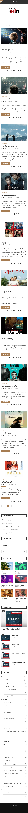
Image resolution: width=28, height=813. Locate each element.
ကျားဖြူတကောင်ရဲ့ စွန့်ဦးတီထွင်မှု (10, 386)
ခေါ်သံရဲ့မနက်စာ (15, 702)
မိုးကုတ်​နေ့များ (15, 635)
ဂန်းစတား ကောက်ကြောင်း (8, 195)
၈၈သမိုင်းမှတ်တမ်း (15, 712)
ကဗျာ (15, 744)
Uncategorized (15, 741)
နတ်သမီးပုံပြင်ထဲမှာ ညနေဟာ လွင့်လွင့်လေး (15, 770)
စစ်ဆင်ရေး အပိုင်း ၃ (16, 644)
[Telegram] (16, 1)
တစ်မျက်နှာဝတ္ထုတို (15, 767)
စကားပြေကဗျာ (15, 747)
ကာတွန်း (16, 722)
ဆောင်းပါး (15, 680)
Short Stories (15, 760)
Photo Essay (15, 796)
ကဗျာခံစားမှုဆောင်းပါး (16, 683)
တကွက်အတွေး (16, 728)
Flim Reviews (15, 793)
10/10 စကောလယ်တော (15, 757)
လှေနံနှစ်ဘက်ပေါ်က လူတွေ (9, 146)
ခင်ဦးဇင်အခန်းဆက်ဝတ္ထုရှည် (15, 764)
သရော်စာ (16, 735)
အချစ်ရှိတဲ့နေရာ (5, 242)
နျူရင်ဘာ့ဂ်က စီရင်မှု (6, 99)
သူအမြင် (16, 738)
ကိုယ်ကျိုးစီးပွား (4, 523)
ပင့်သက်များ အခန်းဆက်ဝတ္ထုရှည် (15, 773)
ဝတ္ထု (15, 754)
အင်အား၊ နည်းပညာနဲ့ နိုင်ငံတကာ (18, 653)
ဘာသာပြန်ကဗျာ (15, 751)
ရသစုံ (15, 715)
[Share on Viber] (18, 70)
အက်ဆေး (15, 789)
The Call (4, 52)
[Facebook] (11, 1)
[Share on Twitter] (11, 70)
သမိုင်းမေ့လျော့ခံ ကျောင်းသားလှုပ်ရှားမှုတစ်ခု (16, 731)
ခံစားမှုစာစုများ (16, 725)
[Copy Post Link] (16, 70)
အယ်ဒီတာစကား (15, 705)
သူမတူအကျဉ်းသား (16, 780)
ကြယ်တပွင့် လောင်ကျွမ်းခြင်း (7, 526)
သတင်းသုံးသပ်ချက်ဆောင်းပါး (16, 693)
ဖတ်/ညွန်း (15, 777)
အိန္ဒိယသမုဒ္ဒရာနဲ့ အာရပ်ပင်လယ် (18, 662)
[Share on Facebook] (9, 70)
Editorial (15, 699)
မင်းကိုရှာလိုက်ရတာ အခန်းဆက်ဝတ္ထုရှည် (15, 783)
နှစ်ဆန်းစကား (4, 520)
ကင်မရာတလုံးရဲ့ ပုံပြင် (7, 50)
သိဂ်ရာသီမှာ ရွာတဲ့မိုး (6, 291)
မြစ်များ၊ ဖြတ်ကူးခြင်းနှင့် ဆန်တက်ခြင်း (10, 629)
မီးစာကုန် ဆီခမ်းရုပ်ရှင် (7, 339)
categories (15, 676)
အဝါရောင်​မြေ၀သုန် (6, 482)
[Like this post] (7, 70)
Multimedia (15, 709)
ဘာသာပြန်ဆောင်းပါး (16, 686)
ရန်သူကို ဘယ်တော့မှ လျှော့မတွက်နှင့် (21, 599)
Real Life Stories (16, 718)
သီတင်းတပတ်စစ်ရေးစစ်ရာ (15, 786)
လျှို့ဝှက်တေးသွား (6, 433)
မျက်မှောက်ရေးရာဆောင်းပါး (16, 689)
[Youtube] (13, 1)
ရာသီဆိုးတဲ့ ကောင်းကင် (6, 529)
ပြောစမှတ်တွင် (4, 533)
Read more (6, 67)
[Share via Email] (20, 70)
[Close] (2, 2)
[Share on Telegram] (13, 70)
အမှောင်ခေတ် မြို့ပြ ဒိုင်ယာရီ (16, 696)
